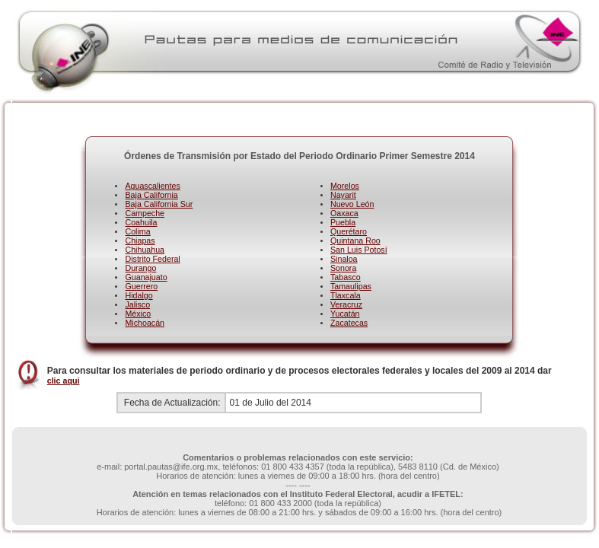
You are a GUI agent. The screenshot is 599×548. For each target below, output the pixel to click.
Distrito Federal (152, 258)
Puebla (342, 222)
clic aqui (63, 380)
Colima (137, 231)
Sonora (343, 267)
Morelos (344, 185)
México (138, 313)
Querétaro (348, 231)
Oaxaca (344, 213)
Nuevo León (352, 204)
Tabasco (345, 277)
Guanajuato (146, 277)
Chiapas (140, 240)
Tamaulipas (350, 286)
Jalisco (137, 304)
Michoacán (144, 322)
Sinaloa (344, 258)
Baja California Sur (159, 204)
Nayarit (343, 194)
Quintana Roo (355, 240)
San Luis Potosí (358, 249)
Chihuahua (144, 249)
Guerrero (141, 286)
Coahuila (141, 222)
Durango (140, 267)
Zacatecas (349, 322)
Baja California (151, 194)
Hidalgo (138, 295)
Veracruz (346, 304)
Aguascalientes (152, 185)
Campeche (144, 213)
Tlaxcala (345, 295)
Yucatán (345, 313)
